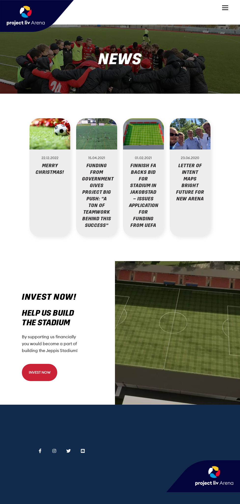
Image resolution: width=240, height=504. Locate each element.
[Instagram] (54, 450)
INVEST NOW (39, 372)
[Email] (83, 450)
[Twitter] (68, 450)
